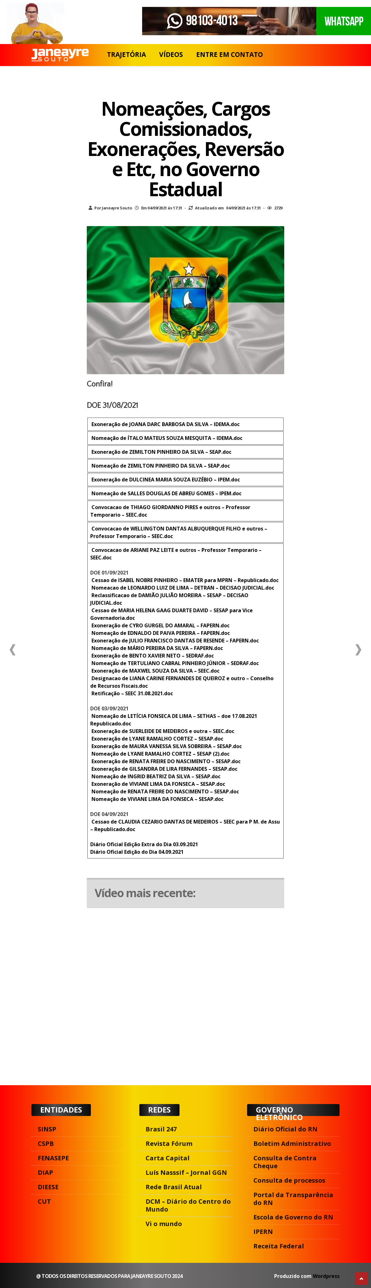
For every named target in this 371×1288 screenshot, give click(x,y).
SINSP (47, 1129)
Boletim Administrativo (292, 1143)
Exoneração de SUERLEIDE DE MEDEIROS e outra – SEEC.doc (162, 731)
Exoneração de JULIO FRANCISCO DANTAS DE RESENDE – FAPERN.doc (174, 640)
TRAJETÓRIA (126, 54)
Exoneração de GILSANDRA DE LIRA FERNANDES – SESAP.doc (163, 768)
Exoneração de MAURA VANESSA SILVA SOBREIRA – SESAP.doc (166, 746)
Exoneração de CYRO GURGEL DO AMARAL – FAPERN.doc (160, 625)
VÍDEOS (171, 54)
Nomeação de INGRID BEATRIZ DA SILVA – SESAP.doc (155, 776)
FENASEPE (53, 1158)
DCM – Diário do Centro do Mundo (188, 1205)
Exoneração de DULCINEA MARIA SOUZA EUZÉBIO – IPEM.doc (165, 479)
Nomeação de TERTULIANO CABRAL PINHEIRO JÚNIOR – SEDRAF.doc (174, 663)
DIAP (45, 1172)
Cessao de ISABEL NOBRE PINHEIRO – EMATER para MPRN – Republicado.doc (184, 580)
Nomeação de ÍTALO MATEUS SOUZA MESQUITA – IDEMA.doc (166, 438)
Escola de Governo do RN (293, 1217)
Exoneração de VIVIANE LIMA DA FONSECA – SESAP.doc (157, 783)
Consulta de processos (289, 1180)
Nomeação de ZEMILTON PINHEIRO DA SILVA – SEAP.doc (160, 465)
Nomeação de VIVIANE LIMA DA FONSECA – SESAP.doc (157, 799)
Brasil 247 (161, 1129)
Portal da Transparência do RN (293, 1199)
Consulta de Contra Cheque (285, 1162)
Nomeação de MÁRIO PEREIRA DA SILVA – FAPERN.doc (156, 648)
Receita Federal (278, 1246)
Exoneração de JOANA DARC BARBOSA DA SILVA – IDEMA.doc (165, 424)
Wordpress (326, 1276)
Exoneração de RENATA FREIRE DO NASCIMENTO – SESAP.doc (165, 761)
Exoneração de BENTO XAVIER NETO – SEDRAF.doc (152, 655)
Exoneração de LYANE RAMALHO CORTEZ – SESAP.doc (156, 738)
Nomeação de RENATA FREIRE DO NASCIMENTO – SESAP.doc (164, 791)
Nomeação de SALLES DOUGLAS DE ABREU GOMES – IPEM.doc (165, 493)
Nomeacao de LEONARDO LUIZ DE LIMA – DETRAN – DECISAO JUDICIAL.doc (182, 587)
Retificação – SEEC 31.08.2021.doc (131, 693)
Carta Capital (168, 1158)
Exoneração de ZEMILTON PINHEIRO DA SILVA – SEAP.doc (160, 451)
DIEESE (48, 1187)
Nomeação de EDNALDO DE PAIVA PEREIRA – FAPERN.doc (160, 633)
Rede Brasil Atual (174, 1187)
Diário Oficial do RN (285, 1129)
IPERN (263, 1231)
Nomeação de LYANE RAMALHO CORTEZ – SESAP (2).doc (160, 753)
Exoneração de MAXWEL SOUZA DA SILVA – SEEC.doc (154, 670)
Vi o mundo (164, 1223)
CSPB (46, 1143)
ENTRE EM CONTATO (229, 54)
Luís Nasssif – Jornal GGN (186, 1172)
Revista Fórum (169, 1143)
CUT (44, 1201)
